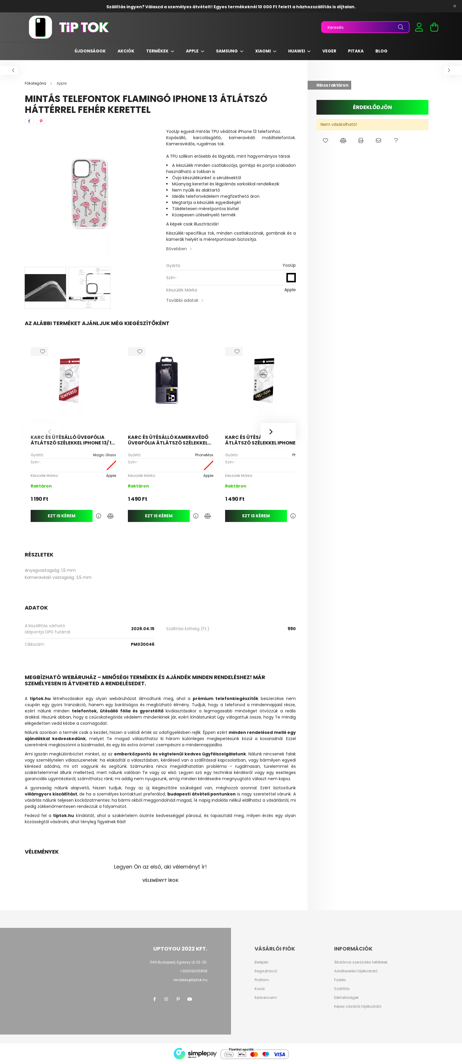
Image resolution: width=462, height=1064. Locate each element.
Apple (192, 51)
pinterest (178, 999)
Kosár (260, 989)
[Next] (278, 432)
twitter (201, 999)
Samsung (227, 51)
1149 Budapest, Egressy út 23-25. (178, 962)
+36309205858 (193, 971)
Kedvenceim (266, 998)
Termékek (157, 51)
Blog (381, 51)
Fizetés (340, 980)
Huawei (297, 51)
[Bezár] (454, 6)
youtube (190, 999)
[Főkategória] (36, 83)
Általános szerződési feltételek (360, 962)
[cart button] (434, 27)
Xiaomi (263, 51)
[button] (325, 140)
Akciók (126, 51)
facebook (154, 999)
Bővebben (176, 249)
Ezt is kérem (61, 516)
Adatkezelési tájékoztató (355, 971)
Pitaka (356, 51)
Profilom (262, 980)
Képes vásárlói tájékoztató (357, 1006)
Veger (329, 51)
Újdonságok (90, 51)
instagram (166, 999)
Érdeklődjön (372, 107)
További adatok (182, 300)
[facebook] (29, 121)
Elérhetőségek (346, 998)
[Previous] (42, 432)
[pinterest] (41, 121)
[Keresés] (365, 27)
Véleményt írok (160, 880)
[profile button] (419, 27)
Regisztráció (266, 971)
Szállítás (342, 989)
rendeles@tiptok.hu (190, 979)
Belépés (261, 962)
